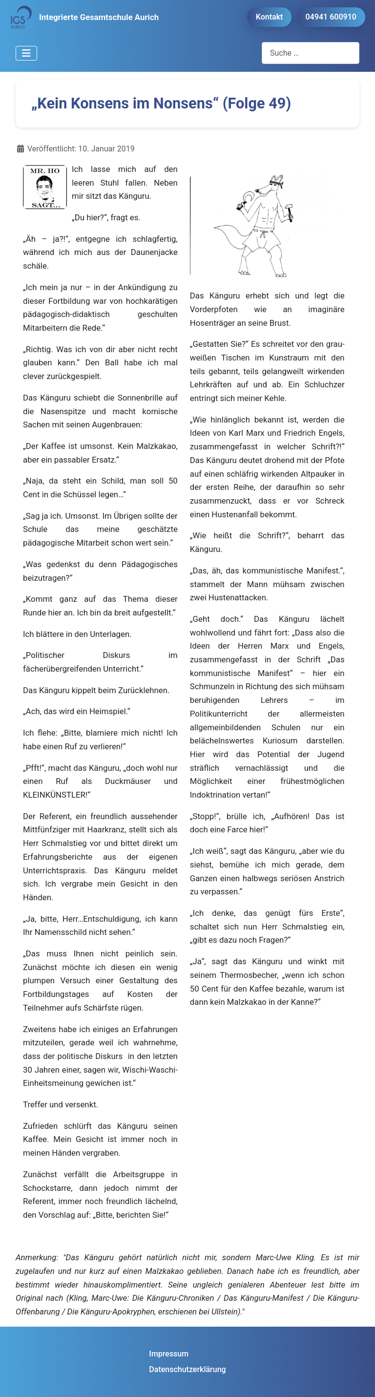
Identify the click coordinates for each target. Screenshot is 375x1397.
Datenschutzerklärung (187, 1369)
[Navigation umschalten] (26, 53)
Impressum (168, 1353)
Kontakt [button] (269, 16)
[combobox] (310, 53)
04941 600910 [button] (330, 16)
